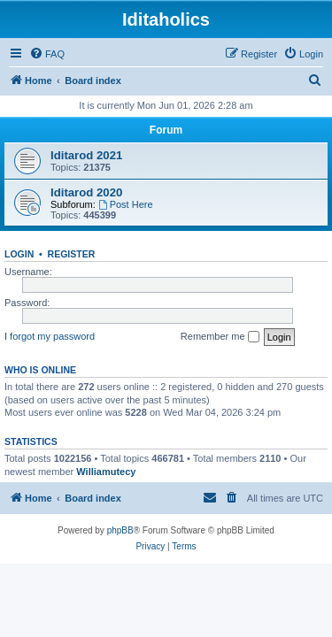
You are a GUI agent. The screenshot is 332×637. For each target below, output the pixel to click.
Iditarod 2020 (86, 192)
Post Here (125, 204)
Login (19, 254)
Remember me (220, 337)
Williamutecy (105, 471)
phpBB (120, 530)
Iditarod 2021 (86, 155)
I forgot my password (49, 336)
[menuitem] (47, 54)
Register (72, 254)
